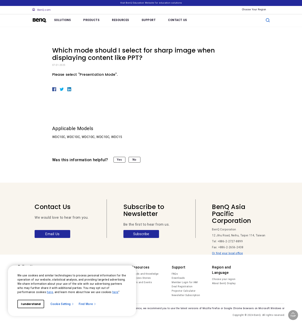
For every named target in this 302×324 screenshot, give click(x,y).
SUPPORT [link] (149, 20)
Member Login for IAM (185, 282)
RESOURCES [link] (120, 20)
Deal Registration (182, 286)
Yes (119, 159)
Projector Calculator (184, 290)
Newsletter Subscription (186, 295)
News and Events (141, 282)
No (134, 159)
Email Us (52, 234)
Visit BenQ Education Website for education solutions (151, 3)
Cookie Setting (62, 304)
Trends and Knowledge (145, 273)
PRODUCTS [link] (91, 20)
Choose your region (223, 279)
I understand (31, 304)
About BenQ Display (224, 283)
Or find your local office (227, 253)
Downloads (178, 278)
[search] (268, 20)
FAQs (175, 273)
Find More (87, 304)
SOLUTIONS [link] (62, 20)
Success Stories (141, 278)
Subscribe (141, 234)
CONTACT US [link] (177, 20)
